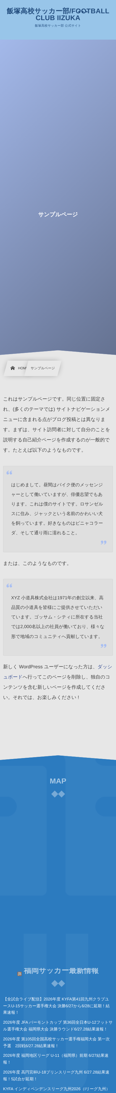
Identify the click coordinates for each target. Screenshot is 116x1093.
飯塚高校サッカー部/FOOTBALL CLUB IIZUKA (58, 14)
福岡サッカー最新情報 (61, 969)
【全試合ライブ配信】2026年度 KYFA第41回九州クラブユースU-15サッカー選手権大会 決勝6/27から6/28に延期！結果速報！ (56, 1006)
